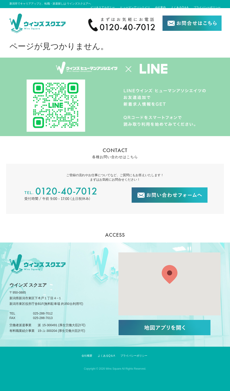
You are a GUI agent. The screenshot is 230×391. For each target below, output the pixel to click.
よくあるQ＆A (179, 7)
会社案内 (160, 7)
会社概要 (87, 355)
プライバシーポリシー (207, 7)
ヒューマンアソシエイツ (135, 7)
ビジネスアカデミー (103, 7)
